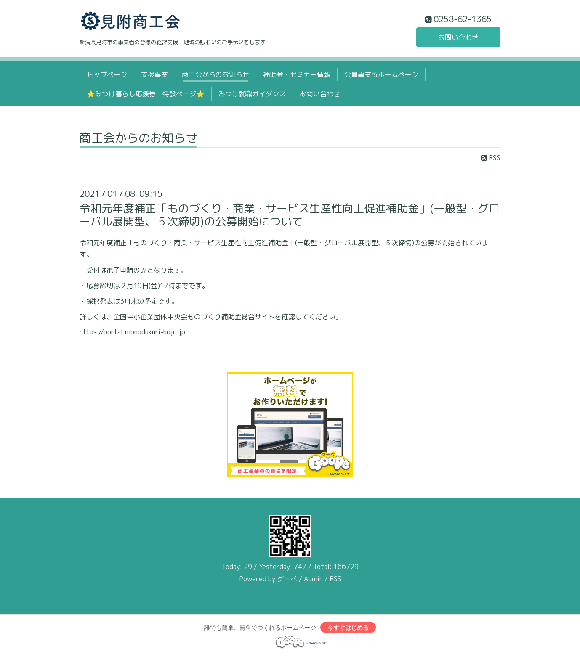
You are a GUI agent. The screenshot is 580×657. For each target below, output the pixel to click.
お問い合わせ (458, 37)
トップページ (107, 74)
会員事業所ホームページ (381, 74)
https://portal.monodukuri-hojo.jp (132, 331)
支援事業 (154, 74)
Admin (313, 578)
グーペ (287, 578)
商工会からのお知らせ (215, 74)
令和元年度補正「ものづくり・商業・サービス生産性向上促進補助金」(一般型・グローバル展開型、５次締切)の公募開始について (290, 215)
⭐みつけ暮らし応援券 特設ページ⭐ (146, 93)
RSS (490, 157)
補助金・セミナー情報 (296, 74)
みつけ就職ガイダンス (252, 93)
